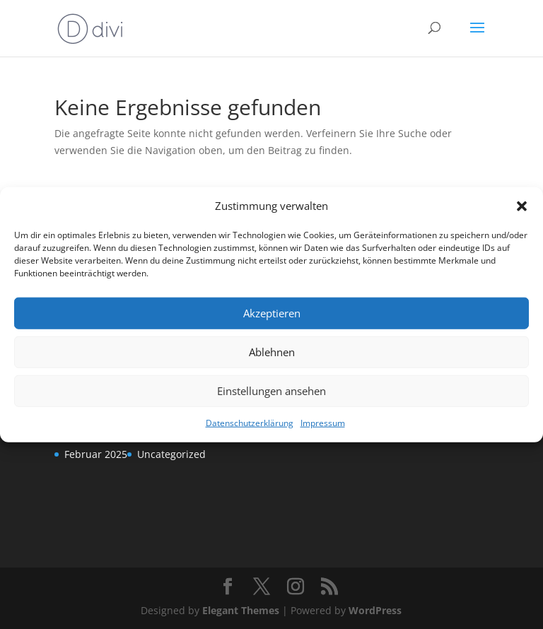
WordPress (375, 610)
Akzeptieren (271, 313)
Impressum (322, 423)
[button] (522, 206)
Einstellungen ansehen (271, 391)
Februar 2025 (95, 454)
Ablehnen (272, 352)
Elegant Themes (240, 610)
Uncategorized (171, 454)
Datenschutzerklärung (249, 423)
